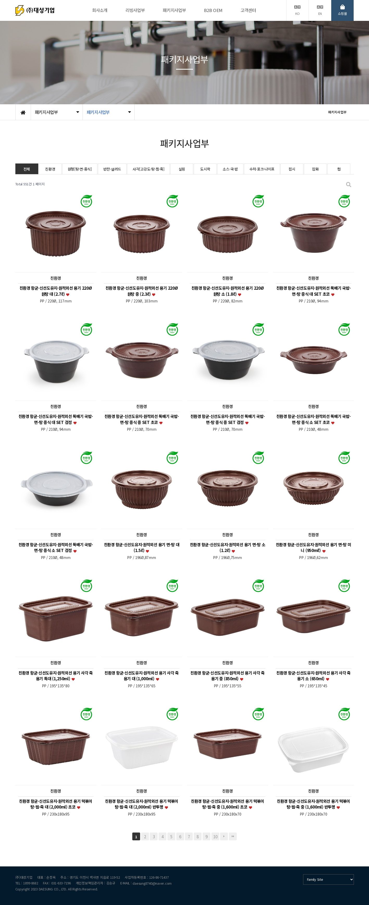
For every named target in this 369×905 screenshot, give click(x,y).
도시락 (205, 169)
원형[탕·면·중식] (80, 169)
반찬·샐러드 (112, 169)
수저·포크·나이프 (261, 169)
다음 (224, 836)
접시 (292, 169)
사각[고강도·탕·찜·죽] (148, 169)
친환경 (50, 169)
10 (215, 836)
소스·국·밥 (230, 169)
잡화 (315, 169)
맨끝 (233, 836)
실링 (182, 169)
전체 (26, 169)
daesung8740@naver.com (152, 883)
